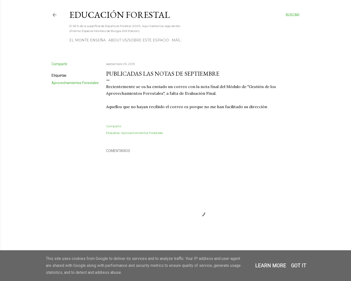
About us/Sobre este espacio (138, 40)
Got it (298, 266)
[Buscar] (292, 15)
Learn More (270, 266)
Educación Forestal (119, 15)
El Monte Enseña (87, 40)
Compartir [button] (59, 64)
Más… (177, 40)
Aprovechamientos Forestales (75, 83)
